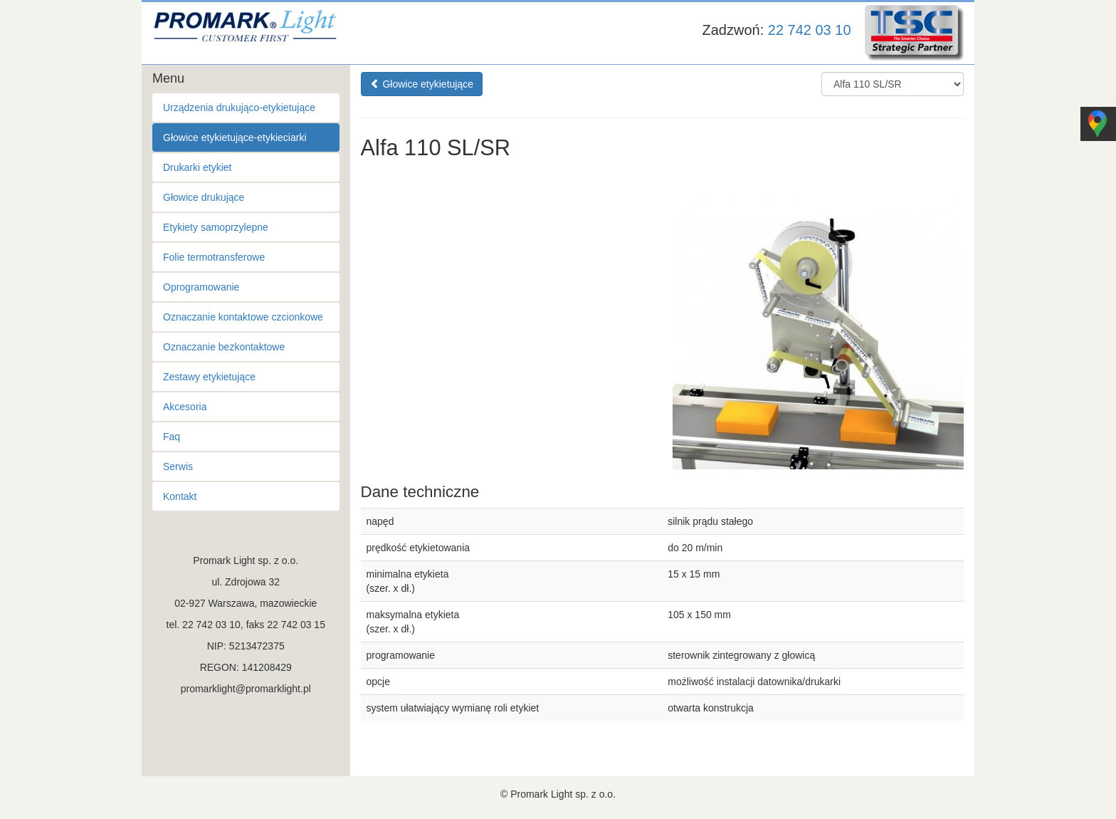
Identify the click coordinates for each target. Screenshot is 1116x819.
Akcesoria (184, 406)
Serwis (178, 466)
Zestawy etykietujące (209, 376)
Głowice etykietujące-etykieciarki (235, 137)
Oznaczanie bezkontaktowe (224, 347)
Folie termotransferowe (214, 257)
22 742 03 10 (809, 30)
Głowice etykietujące (422, 84)
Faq (171, 436)
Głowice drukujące (203, 197)
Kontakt (179, 496)
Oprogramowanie (201, 287)
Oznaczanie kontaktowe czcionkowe (243, 317)
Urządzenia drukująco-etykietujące (239, 107)
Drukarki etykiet (197, 167)
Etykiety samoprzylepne (215, 227)
